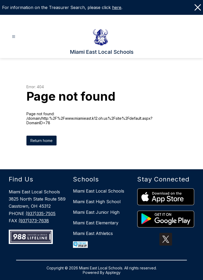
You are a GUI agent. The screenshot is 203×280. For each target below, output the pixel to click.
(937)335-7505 (41, 213)
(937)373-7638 (34, 220)
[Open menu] (14, 37)
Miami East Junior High (96, 212)
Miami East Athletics (93, 233)
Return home (41, 140)
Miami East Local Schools (98, 191)
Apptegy (113, 272)
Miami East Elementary (95, 222)
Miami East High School (97, 201)
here (116, 7)
